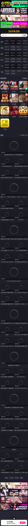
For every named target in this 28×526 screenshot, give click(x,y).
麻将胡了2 (7, 43)
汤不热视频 (25, 71)
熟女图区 (19, 61)
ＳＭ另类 (25, 49)
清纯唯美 (13, 61)
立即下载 (23, 522)
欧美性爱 (25, 53)
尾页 (22, 478)
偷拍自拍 (13, 53)
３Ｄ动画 (25, 47)
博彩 (2, 42)
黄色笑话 (19, 67)
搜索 (25, 35)
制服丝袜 (7, 55)
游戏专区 (25, 41)
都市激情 (7, 65)
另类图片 (25, 61)
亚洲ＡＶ (7, 47)
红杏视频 (7, 73)
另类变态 (25, 55)
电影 (2, 54)
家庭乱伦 (13, 65)
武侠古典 (25, 65)
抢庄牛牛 (25, 43)
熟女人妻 (7, 49)
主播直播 (19, 49)
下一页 (16, 478)
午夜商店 (13, 71)
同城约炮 (7, 71)
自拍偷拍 (13, 47)
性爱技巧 (25, 67)
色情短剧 (13, 73)
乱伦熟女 (19, 55)
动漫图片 (25, 59)
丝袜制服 (13, 49)
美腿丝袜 (7, 61)
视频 (2, 48)
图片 (2, 60)
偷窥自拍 (7, 59)
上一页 (11, 478)
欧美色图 (19, 59)
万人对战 (19, 41)
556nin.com (14, 31)
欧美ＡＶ (19, 47)
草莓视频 (19, 71)
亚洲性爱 (7, 53)
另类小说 (13, 67)
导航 (2, 72)
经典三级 (13, 55)
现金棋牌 (19, 43)
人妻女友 (19, 65)
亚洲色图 (13, 59)
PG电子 (7, 41)
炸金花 (12, 43)
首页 (6, 478)
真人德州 (13, 41)
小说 (2, 66)
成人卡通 (19, 53)
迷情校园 (7, 67)
